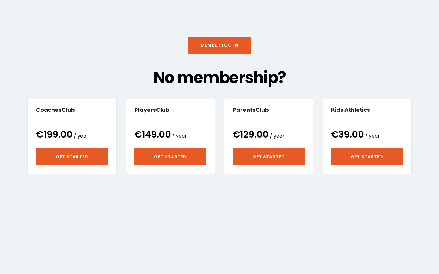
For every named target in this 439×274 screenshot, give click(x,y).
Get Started (72, 157)
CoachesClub (55, 110)
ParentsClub (251, 110)
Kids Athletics (350, 110)
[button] (219, 45)
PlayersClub (152, 110)
